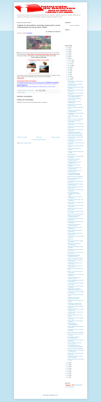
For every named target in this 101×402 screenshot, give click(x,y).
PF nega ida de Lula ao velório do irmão (75, 214)
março (68, 76)
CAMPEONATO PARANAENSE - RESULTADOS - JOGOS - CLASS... (75, 133)
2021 (67, 55)
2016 (67, 366)
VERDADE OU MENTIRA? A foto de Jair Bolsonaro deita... (75, 310)
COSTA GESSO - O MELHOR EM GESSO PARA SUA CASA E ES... (74, 304)
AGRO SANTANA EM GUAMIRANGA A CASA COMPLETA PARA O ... (75, 96)
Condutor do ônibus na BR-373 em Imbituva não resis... (74, 171)
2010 (67, 377)
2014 (67, 370)
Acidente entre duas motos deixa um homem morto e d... (74, 266)
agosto (68, 67)
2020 (67, 56)
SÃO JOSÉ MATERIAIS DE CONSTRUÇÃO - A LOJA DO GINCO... (73, 193)
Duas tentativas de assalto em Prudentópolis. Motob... (73, 338)
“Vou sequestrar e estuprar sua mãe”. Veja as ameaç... (74, 263)
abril (68, 74)
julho (68, 69)
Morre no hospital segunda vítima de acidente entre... (74, 231)
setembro (69, 65)
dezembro (69, 60)
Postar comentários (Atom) (25, 143)
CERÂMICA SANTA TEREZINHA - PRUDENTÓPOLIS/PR (74, 216)
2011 (67, 375)
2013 (67, 371)
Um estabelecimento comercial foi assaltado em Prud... (74, 162)
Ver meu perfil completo (70, 387)
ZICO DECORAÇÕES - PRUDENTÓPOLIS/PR (72, 324)
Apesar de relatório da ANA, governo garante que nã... (74, 234)
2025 (67, 47)
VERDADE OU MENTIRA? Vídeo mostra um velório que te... (75, 351)
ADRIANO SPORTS (71, 154)
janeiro (68, 79)
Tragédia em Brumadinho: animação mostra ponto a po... (74, 85)
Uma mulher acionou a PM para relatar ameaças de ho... (75, 313)
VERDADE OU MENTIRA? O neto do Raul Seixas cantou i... (74, 357)
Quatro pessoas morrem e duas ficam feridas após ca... (75, 260)
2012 (67, 373)
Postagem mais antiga (55, 137)
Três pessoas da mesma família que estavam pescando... (74, 111)
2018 (67, 362)
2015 (67, 368)
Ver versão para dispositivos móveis (38, 139)
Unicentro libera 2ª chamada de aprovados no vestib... (73, 160)
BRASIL (23, 92)
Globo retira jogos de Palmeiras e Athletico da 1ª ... (74, 121)
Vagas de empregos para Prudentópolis (75, 332)
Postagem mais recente (22, 137)
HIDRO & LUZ (70, 239)
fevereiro (69, 78)
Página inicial (39, 137)
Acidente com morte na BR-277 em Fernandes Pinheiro (74, 168)
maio (68, 72)
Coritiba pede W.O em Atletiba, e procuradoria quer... (74, 244)
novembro (69, 61)
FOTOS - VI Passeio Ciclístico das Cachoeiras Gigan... (74, 343)
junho (68, 70)
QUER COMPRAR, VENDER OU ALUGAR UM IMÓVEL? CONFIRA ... (75, 346)
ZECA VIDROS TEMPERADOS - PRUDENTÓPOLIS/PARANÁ (74, 174)
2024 (67, 49)
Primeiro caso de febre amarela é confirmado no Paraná (74, 225)
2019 (67, 58)
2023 (67, 51)
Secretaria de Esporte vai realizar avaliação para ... (74, 102)
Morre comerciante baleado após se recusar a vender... (74, 179)
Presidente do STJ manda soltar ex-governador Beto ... (74, 105)
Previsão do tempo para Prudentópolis (75, 119)
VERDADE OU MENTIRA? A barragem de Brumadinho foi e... (75, 185)
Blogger (56, 395)
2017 (67, 364)
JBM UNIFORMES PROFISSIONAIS (74, 135)
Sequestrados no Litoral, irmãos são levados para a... (74, 197)
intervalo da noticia (25, 90)
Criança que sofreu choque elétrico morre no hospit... (74, 99)
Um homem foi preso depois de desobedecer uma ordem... (73, 298)
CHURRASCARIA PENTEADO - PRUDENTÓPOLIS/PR (73, 256)
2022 (67, 53)
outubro (69, 63)
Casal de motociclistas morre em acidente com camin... (74, 278)
